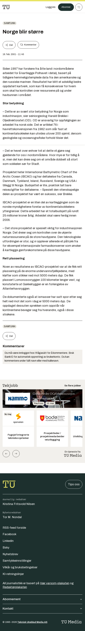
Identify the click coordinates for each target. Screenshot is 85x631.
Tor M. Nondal (12, 517)
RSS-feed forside (14, 527)
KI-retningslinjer (13, 574)
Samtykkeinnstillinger (17, 560)
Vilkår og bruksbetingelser (20, 567)
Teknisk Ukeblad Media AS (32, 622)
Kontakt (42, 608)
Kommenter (28, 45)
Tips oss (74, 484)
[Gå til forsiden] (6, 7)
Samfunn (9, 23)
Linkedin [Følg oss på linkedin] (8, 540)
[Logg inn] (50, 7)
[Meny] (78, 7)
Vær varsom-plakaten (54, 583)
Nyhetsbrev (10, 554)
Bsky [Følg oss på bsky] (6, 547)
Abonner (65, 7)
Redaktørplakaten (15, 587)
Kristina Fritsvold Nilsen (19, 504)
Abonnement (42, 599)
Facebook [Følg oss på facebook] (9, 534)
